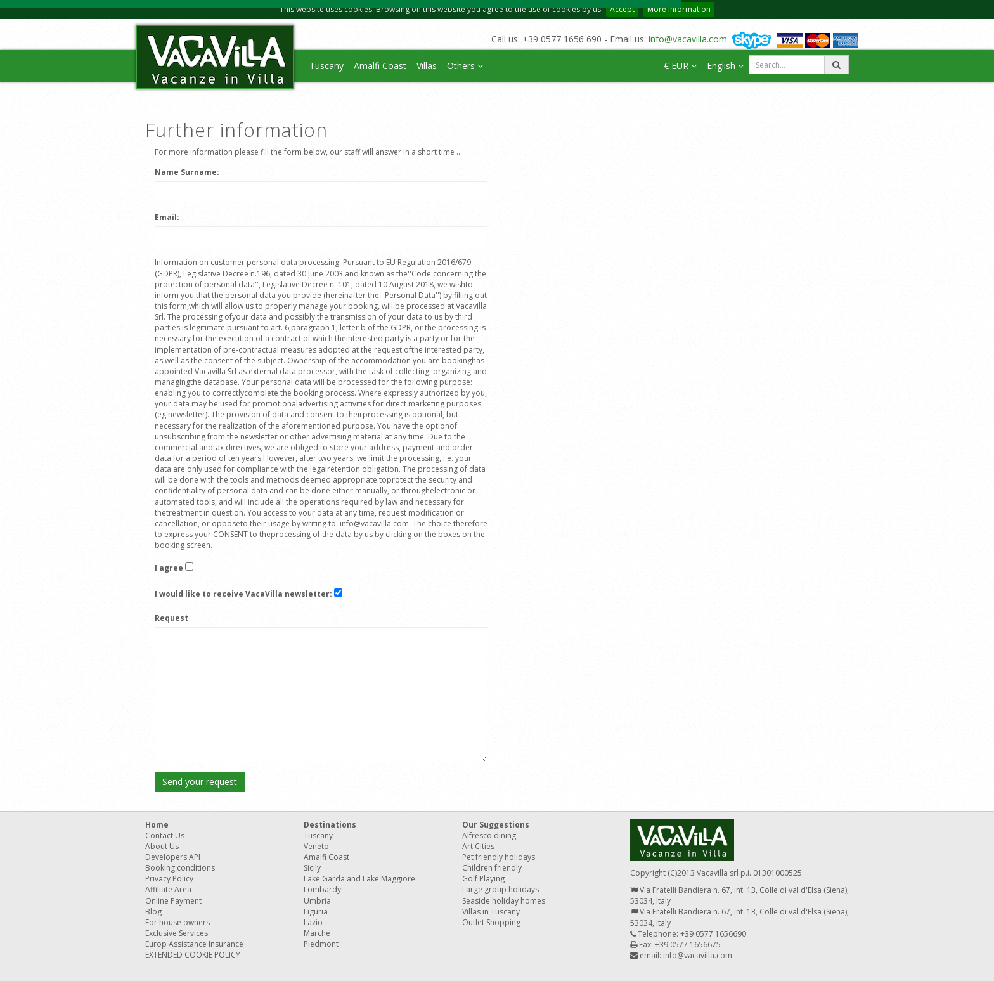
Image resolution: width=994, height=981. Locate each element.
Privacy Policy (169, 878)
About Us (162, 846)
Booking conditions (180, 867)
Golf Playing (483, 878)
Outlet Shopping (491, 922)
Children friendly (492, 867)
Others (465, 66)
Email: (167, 217)
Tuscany (326, 66)
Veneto (316, 846)
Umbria (317, 900)
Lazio (313, 922)
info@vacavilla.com (688, 39)
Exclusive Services (176, 933)
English (725, 66)
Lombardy (322, 889)
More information (679, 9)
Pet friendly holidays (498, 857)
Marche (317, 933)
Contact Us (164, 835)
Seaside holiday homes (503, 900)
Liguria (316, 911)
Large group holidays (500, 889)
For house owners (177, 922)
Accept (622, 9)
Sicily (312, 867)
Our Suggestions (495, 824)
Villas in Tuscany (491, 911)
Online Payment (173, 900)
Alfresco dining (489, 835)
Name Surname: (187, 172)
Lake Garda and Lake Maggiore (359, 878)
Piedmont (321, 944)
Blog (153, 911)
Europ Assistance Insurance (194, 944)
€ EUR (680, 66)
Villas (426, 66)
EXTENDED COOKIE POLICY (192, 954)
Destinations (330, 824)
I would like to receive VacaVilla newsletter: (243, 593)
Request (171, 618)
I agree (169, 567)
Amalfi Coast (380, 66)
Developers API (172, 857)
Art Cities (478, 846)
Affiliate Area (168, 889)
